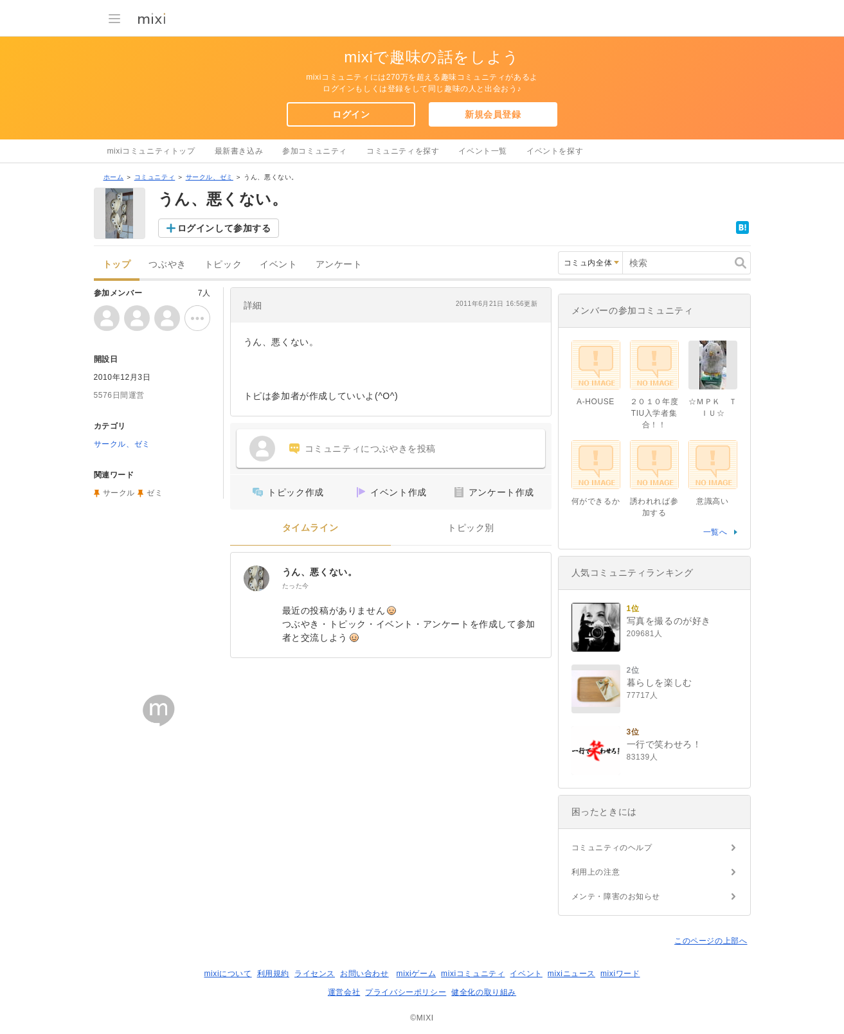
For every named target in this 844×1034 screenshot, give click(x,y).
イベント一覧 (482, 151)
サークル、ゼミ (209, 177)
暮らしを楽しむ (659, 682)
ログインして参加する (224, 228)
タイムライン (310, 528)
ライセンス (314, 973)
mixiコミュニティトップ (151, 151)
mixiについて (227, 973)
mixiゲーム (416, 973)
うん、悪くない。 (319, 572)
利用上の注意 (595, 872)
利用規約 (273, 973)
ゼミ (155, 492)
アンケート (339, 264)
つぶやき (167, 264)
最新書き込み (239, 151)
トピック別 (470, 528)
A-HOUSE (596, 401)
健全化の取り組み (483, 992)
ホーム (113, 177)
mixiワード (620, 973)
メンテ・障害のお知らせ (616, 896)
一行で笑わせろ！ (664, 744)
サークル (119, 492)
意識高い (712, 501)
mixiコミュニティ (473, 973)
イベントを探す (554, 151)
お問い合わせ (364, 973)
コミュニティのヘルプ (611, 847)
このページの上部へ (710, 940)
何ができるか (595, 501)
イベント (278, 264)
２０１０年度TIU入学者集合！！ (654, 413)
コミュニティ (154, 177)
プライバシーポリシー (405, 992)
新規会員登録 (493, 114)
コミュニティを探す (402, 151)
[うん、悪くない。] (256, 578)
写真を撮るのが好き (669, 621)
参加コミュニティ (314, 151)
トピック (223, 264)
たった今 (295, 585)
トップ (117, 264)
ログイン (351, 114)
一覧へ (715, 532)
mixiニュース (571, 973)
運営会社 (344, 992)
